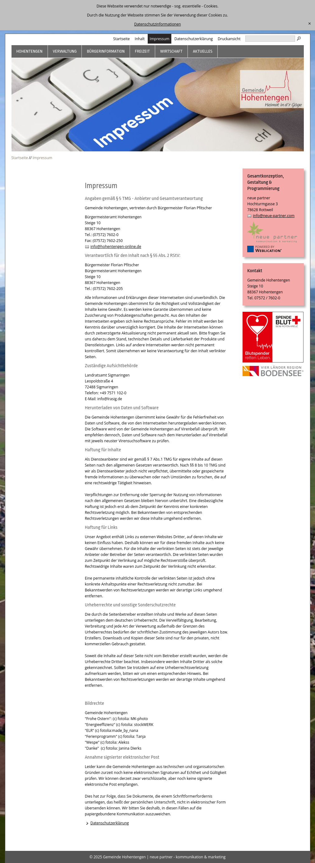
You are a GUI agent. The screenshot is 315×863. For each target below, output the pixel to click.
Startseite (121, 38)
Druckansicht (229, 38)
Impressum (159, 38)
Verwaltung (65, 51)
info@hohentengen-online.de (115, 246)
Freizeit (142, 51)
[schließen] (309, 23)
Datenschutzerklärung (193, 38)
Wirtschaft (171, 51)
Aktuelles (202, 51)
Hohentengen (29, 51)
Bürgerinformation (105, 51)
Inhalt (140, 38)
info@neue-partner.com (273, 215)
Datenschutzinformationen (157, 24)
